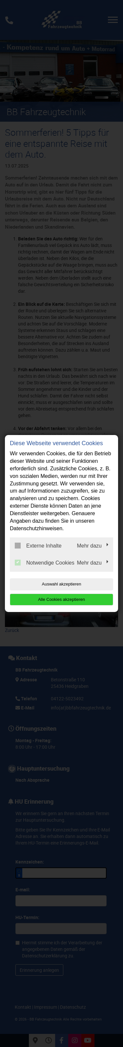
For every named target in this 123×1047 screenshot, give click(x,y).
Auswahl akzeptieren (61, 584)
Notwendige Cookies (44, 563)
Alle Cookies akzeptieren (61, 599)
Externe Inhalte (38, 546)
